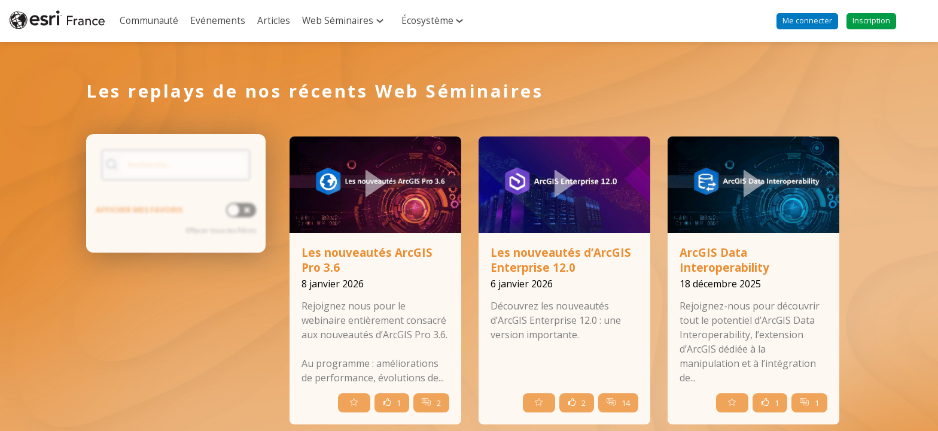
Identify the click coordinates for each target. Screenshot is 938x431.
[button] (807, 21)
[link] (149, 21)
